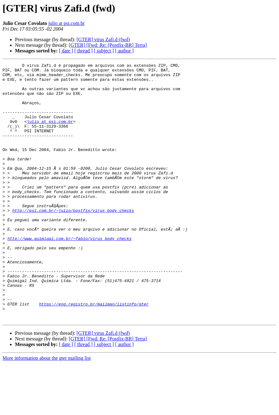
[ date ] (66, 50)
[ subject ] (104, 50)
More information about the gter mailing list (46, 409)
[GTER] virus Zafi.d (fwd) (103, 39)
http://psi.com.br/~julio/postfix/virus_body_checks (73, 240)
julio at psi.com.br (66, 23)
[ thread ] (83, 50)
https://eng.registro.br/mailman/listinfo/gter (94, 352)
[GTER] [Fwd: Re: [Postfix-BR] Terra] (108, 45)
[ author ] (124, 50)
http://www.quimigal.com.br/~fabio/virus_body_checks (69, 274)
